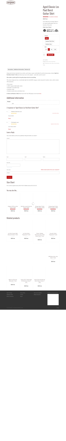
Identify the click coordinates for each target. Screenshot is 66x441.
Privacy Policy (22, 425)
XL (51, 49)
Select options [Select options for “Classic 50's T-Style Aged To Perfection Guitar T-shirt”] (26, 421)
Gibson (53, 63)
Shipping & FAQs (10, 427)
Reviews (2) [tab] (27, 202)
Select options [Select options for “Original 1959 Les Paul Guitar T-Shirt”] (13, 346)
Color (46, 35)
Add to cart (50, 55)
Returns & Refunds (10, 429)
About (21, 429)
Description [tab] (10, 202)
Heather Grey (49, 44)
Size (45, 46)
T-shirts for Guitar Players (51, 61)
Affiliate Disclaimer (37, 427)
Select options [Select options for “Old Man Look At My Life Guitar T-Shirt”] (26, 346)
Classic (50, 63)
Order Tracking (9, 425)
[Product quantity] (44, 55)
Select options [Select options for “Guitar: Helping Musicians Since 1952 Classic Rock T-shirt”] (39, 375)
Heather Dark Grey (50, 41)
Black (47, 38)
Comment (8, 271)
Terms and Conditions (38, 425)
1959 (45, 63)
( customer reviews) (53, 16)
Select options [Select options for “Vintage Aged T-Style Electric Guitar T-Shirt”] (39, 346)
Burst (48, 63)
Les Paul (55, 63)
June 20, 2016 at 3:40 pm (55, 246)
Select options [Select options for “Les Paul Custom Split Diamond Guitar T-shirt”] (13, 373)
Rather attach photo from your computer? (50, 302)
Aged (47, 63)
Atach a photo (8, 302)
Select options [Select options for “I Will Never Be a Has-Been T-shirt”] (53, 396)
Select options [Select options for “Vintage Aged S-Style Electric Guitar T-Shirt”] (53, 346)
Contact (21, 427)
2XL (55, 49)
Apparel (47, 61)
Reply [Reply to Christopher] (9, 262)
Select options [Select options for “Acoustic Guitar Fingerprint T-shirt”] (53, 373)
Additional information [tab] (19, 202)
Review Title (8, 295)
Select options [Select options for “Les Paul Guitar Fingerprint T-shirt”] (26, 373)
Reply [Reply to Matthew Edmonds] (9, 251)
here (40, 226)
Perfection (57, 63)
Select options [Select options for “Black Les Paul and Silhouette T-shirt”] (13, 420)
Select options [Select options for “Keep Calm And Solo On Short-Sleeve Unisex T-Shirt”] (39, 421)
